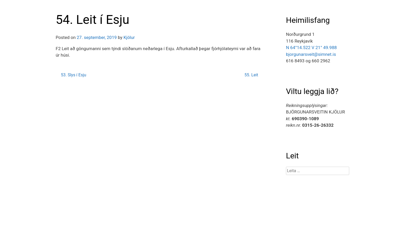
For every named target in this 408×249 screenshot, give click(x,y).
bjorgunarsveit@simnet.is (311, 54)
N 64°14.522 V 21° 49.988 (311, 47)
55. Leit (251, 74)
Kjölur (129, 37)
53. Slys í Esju (73, 74)
